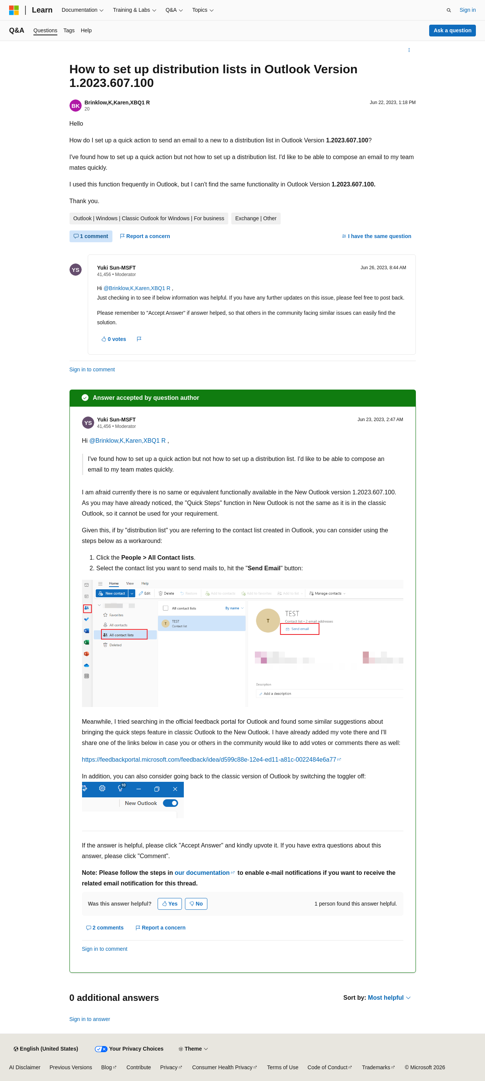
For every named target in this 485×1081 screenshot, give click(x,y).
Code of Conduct (328, 1067)
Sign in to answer (90, 1019)
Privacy (169, 1067)
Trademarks (376, 1067)
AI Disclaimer (24, 1067)
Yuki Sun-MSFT (116, 268)
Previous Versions (70, 1067)
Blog (106, 1067)
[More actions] (408, 50)
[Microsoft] (14, 10)
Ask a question (453, 30)
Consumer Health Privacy (222, 1067)
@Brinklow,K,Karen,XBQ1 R (138, 288)
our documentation (202, 873)
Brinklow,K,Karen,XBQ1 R (117, 102)
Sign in (468, 10)
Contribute (138, 1067)
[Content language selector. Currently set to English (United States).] (45, 1049)
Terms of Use (282, 1067)
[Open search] (449, 10)
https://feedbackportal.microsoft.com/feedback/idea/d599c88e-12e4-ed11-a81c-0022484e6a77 (209, 759)
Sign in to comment (92, 369)
